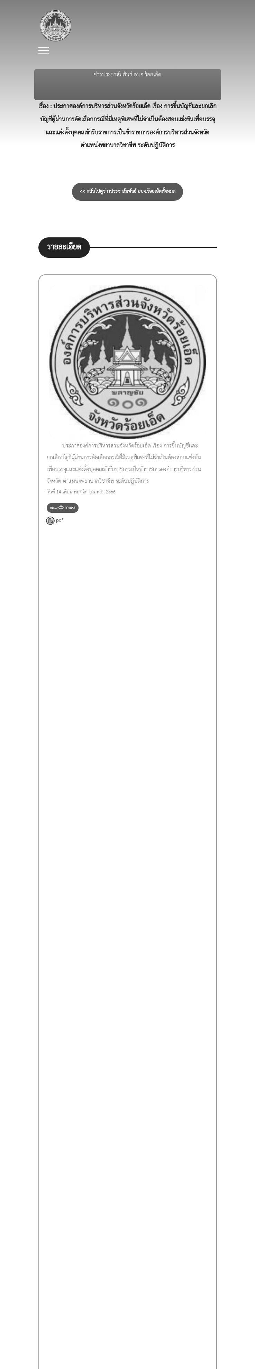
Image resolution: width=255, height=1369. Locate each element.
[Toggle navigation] (43, 51)
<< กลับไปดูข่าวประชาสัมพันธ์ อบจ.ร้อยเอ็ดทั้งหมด (127, 191)
